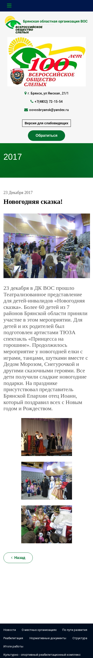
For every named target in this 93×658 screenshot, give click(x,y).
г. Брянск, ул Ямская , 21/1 (48, 93)
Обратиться (46, 135)
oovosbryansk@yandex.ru (49, 110)
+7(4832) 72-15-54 (49, 101)
